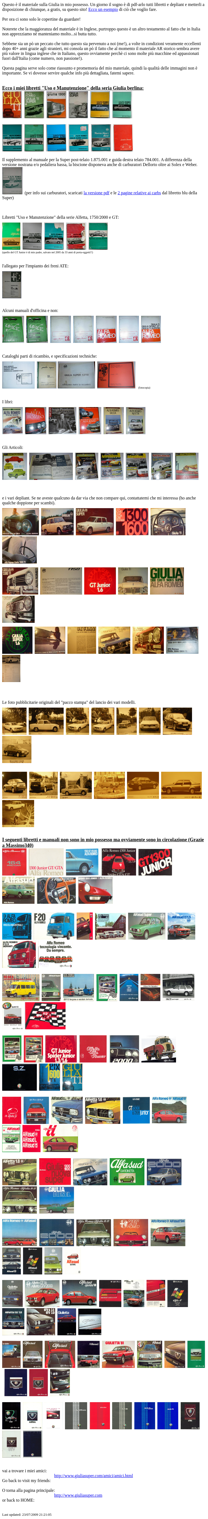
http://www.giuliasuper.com (78, 1495)
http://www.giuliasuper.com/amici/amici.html (93, 1475)
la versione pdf (96, 192)
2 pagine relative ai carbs (139, 192)
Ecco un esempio (103, 9)
